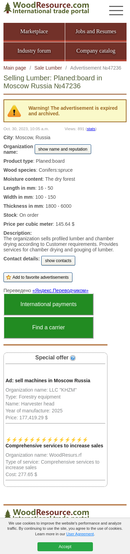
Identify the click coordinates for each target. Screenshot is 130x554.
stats (91, 128)
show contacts (58, 260)
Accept (65, 546)
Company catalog (95, 51)
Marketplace (34, 31)
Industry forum (34, 51)
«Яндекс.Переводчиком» (61, 290)
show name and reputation (62, 149)
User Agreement (80, 534)
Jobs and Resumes (96, 31)
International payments (48, 304)
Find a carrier (48, 327)
